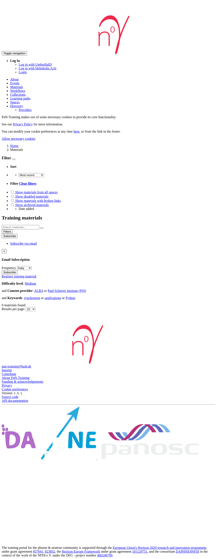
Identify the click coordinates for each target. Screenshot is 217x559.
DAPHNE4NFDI (187, 551)
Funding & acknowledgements (22, 381)
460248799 (104, 555)
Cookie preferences (15, 389)
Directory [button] (16, 106)
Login (23, 72)
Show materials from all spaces (34, 192)
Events (14, 83)
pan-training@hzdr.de (16, 366)
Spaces (14, 102)
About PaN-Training (15, 378)
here (76, 131)
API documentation (15, 400)
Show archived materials (29, 205)
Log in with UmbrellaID (35, 64)
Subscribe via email (23, 243)
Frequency (9, 268)
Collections (18, 94)
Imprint (7, 370)
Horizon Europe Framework (81, 551)
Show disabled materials (29, 196)
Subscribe (9, 236)
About (14, 79)
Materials (16, 87)
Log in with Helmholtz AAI (37, 68)
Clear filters (27, 183)
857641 (38, 551)
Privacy (7, 385)
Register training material (19, 276)
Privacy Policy (23, 124)
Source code (10, 397)
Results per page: (14, 309)
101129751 (139, 551)
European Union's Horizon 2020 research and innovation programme (159, 547)
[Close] (4, 251)
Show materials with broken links (35, 201)
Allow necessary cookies (18, 138)
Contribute (9, 374)
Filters (7, 231)
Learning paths (20, 98)
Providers (25, 110)
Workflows (17, 91)
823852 (50, 551)
